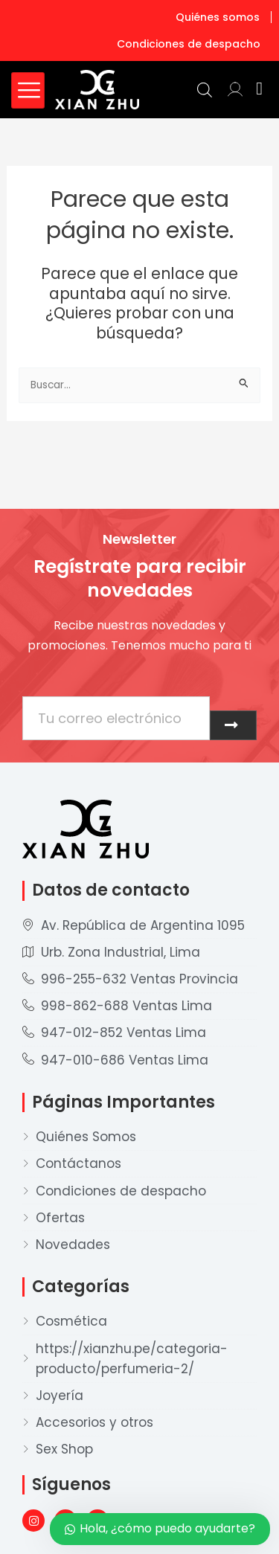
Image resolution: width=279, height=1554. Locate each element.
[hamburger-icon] (28, 90)
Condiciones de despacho (188, 43)
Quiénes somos (218, 17)
